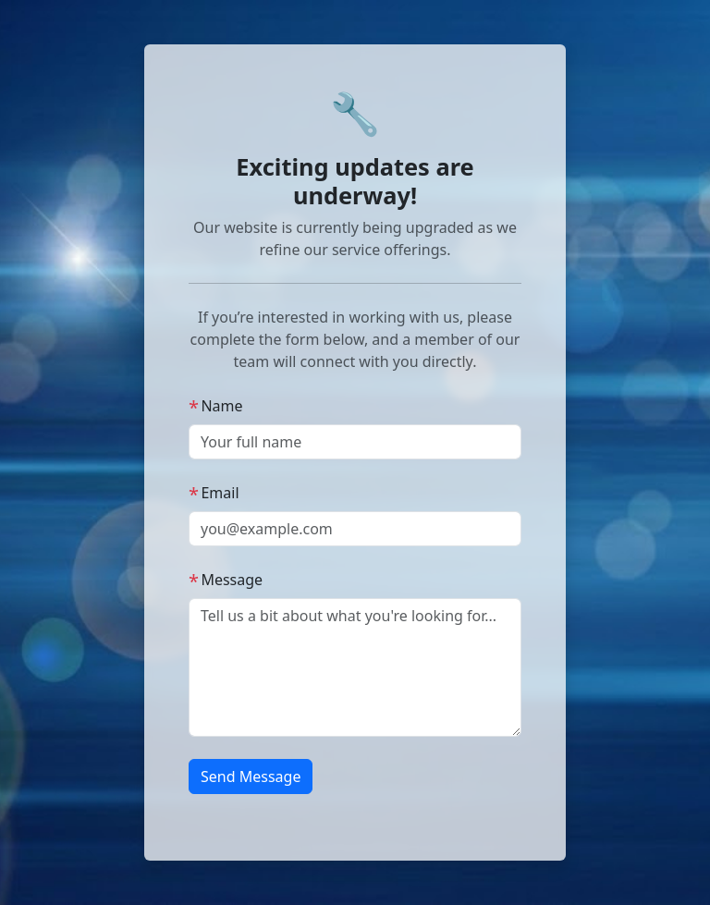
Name (216, 406)
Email (214, 493)
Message (226, 580)
